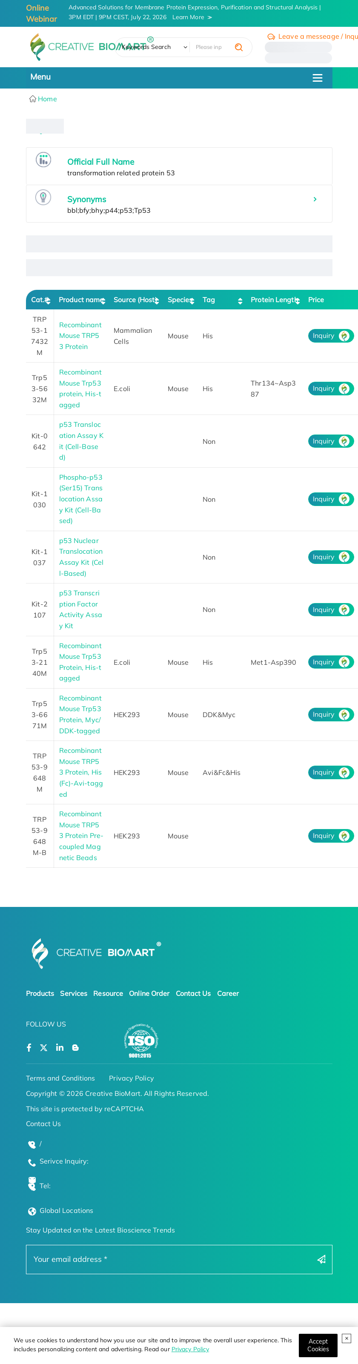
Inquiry (324, 335)
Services (73, 993)
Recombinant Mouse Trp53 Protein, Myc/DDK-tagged (80, 714)
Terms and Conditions (60, 1078)
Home (46, 98)
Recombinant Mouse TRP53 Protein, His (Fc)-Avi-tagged (81, 772)
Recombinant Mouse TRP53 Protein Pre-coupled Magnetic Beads (81, 835)
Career (228, 993)
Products (40, 993)
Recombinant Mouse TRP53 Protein (80, 335)
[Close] (318, 1345)
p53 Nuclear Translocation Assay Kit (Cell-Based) (81, 557)
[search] (238, 47)
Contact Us (193, 993)
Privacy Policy (190, 1349)
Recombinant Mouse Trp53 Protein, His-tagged (80, 662)
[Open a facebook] (29, 1048)
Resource (108, 993)
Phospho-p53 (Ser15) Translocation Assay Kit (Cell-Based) (81, 499)
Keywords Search (146, 47)
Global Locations (67, 1210)
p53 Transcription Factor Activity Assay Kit (80, 609)
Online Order (149, 993)
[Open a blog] (75, 1048)
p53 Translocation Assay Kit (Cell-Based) (81, 440)
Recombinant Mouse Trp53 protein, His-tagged (80, 388)
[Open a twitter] (44, 1048)
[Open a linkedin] (59, 1048)
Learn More (188, 17)
